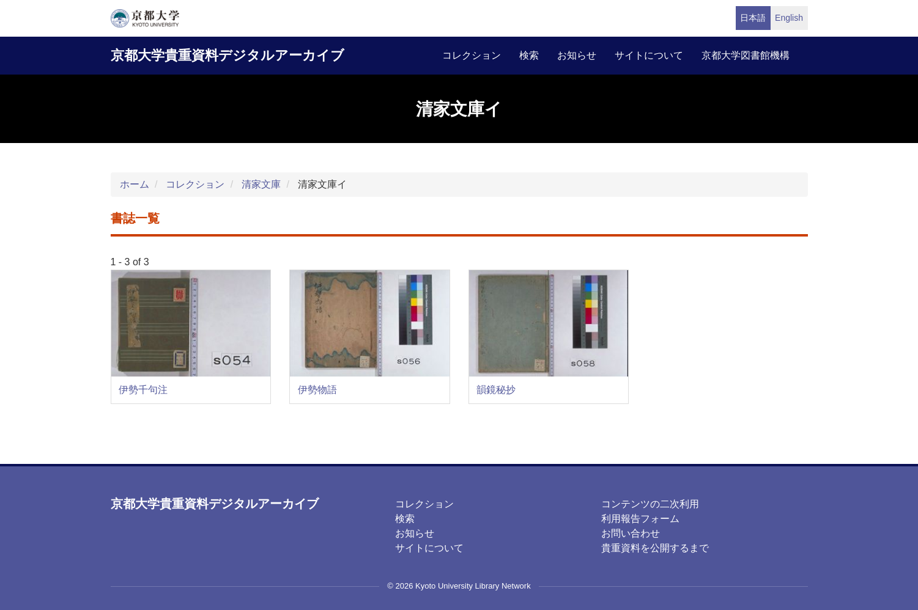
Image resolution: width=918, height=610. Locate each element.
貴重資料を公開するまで (655, 548)
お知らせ (576, 55)
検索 (529, 55)
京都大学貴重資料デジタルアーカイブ (227, 55)
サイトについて (649, 55)
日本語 (753, 18)
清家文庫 (261, 184)
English (789, 18)
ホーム (134, 184)
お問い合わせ (630, 533)
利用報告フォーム (640, 518)
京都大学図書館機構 (745, 55)
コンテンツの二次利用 (650, 504)
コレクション (471, 55)
